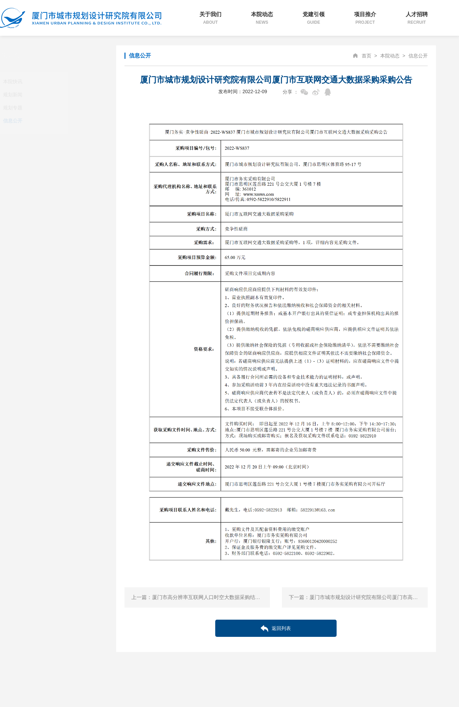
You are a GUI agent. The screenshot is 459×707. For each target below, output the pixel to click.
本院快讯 (50, 81)
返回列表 (276, 628)
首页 (366, 55)
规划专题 (50, 107)
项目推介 (365, 18)
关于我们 (210, 18)
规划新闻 (50, 94)
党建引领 (314, 18)
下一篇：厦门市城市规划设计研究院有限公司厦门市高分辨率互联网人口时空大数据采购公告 (358, 597)
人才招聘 (417, 18)
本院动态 (262, 18)
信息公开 (50, 120)
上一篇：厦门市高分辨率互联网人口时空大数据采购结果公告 (200, 597)
